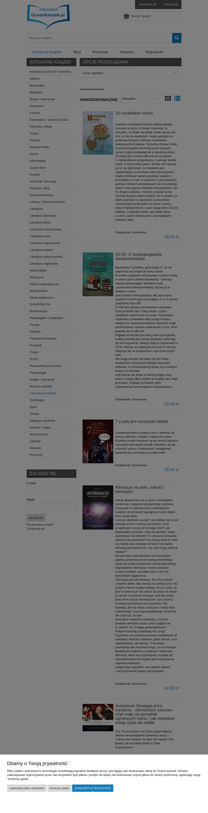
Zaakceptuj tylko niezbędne (27, 788)
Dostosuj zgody (59, 788)
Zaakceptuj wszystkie (93, 788)
